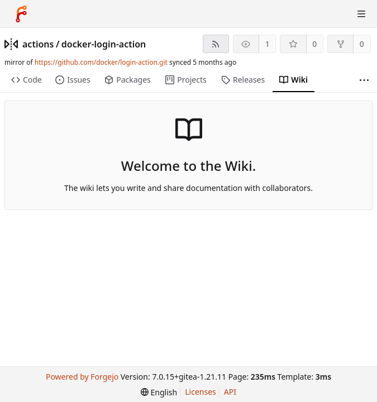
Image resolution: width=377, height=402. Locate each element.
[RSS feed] (216, 44)
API (230, 391)
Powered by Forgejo (82, 376)
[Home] (21, 14)
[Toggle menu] (361, 14)
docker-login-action (103, 44)
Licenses (200, 391)
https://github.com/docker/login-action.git (101, 62)
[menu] (159, 392)
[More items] (364, 80)
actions (38, 44)
